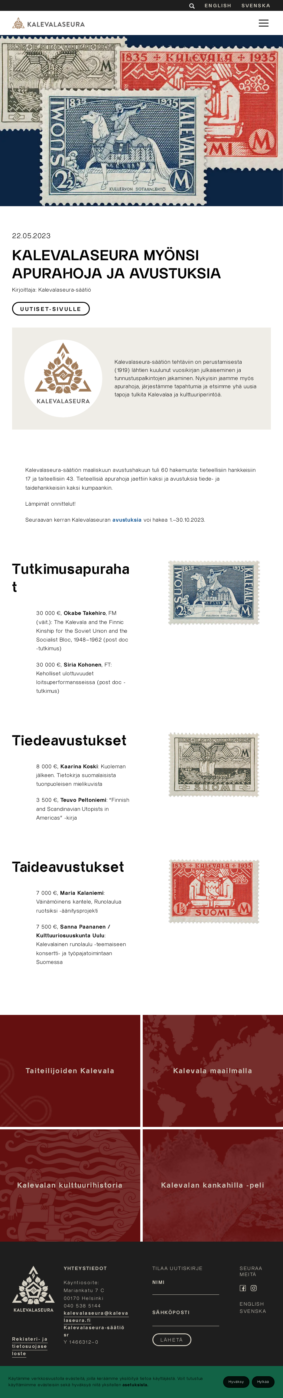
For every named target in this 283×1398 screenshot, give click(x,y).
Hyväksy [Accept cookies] (236, 1382)
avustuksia (127, 520)
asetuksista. (135, 1385)
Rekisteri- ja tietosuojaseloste (30, 1346)
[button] (263, 23)
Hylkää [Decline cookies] (263, 1382)
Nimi (158, 1282)
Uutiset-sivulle (51, 309)
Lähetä (172, 1340)
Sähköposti (171, 1312)
